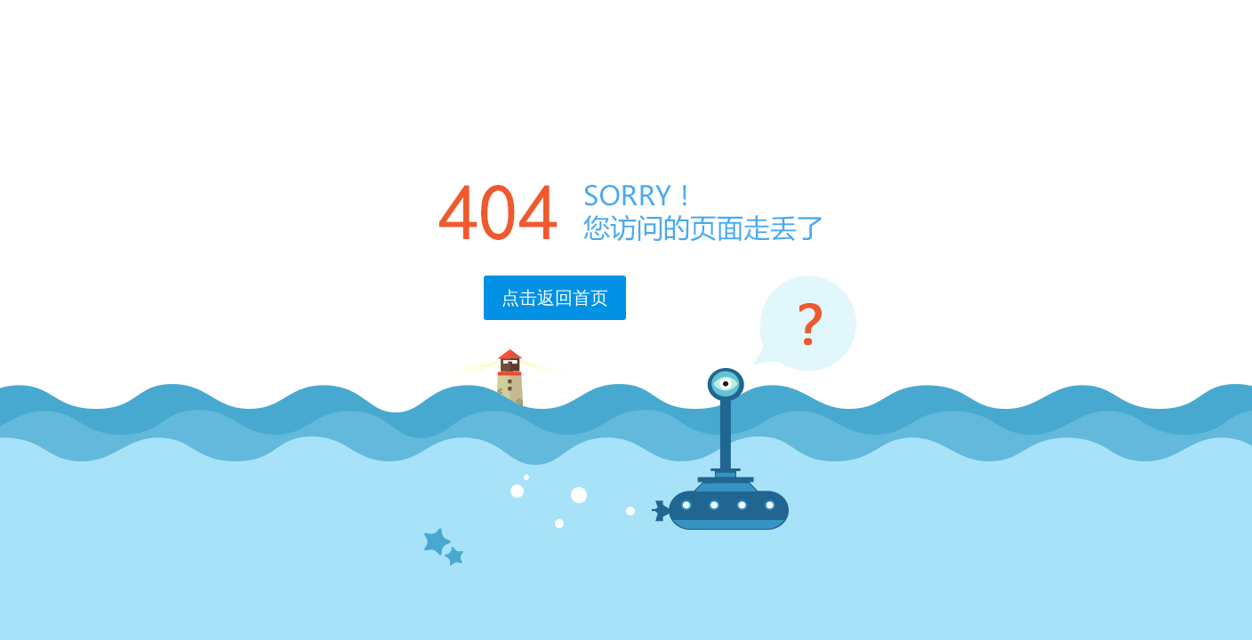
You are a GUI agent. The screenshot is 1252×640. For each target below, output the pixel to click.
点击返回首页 (555, 298)
